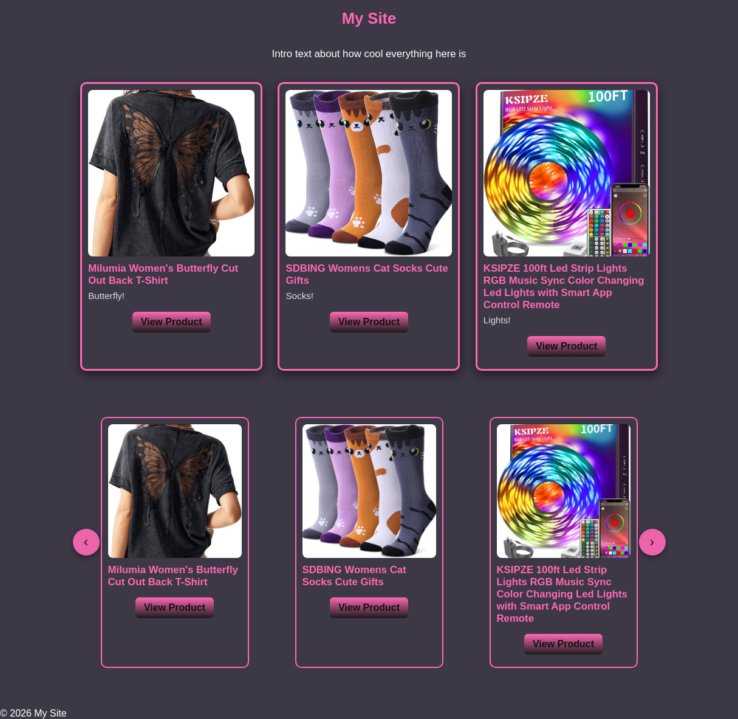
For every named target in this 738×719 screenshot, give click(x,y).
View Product (171, 322)
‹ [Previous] (86, 541)
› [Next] (652, 541)
